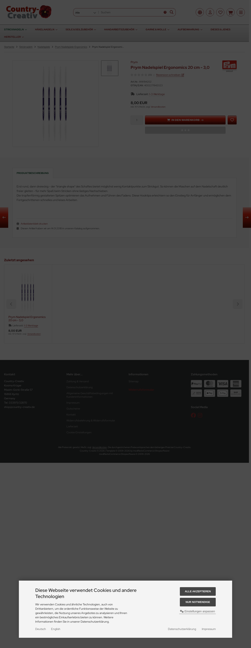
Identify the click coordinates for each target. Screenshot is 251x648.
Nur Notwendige (198, 602)
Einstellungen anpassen (197, 611)
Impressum (209, 629)
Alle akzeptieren (198, 591)
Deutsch (40, 629)
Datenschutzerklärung (182, 629)
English (55, 629)
